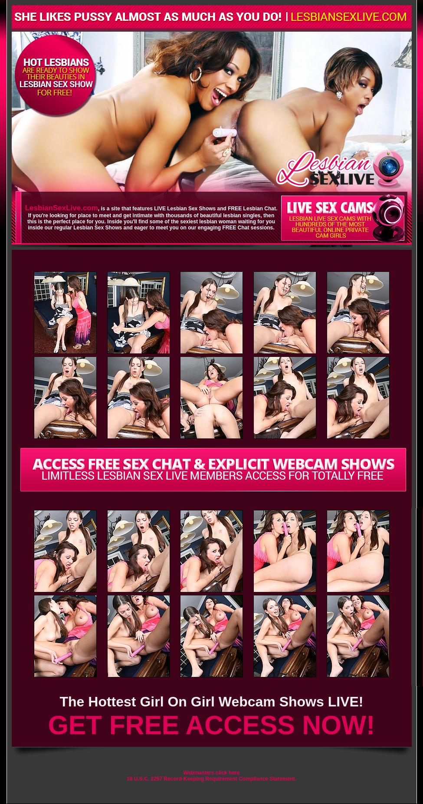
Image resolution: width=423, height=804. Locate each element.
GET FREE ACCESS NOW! (211, 725)
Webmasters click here (212, 773)
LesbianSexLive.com (61, 208)
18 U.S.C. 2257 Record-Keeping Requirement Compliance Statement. (211, 779)
